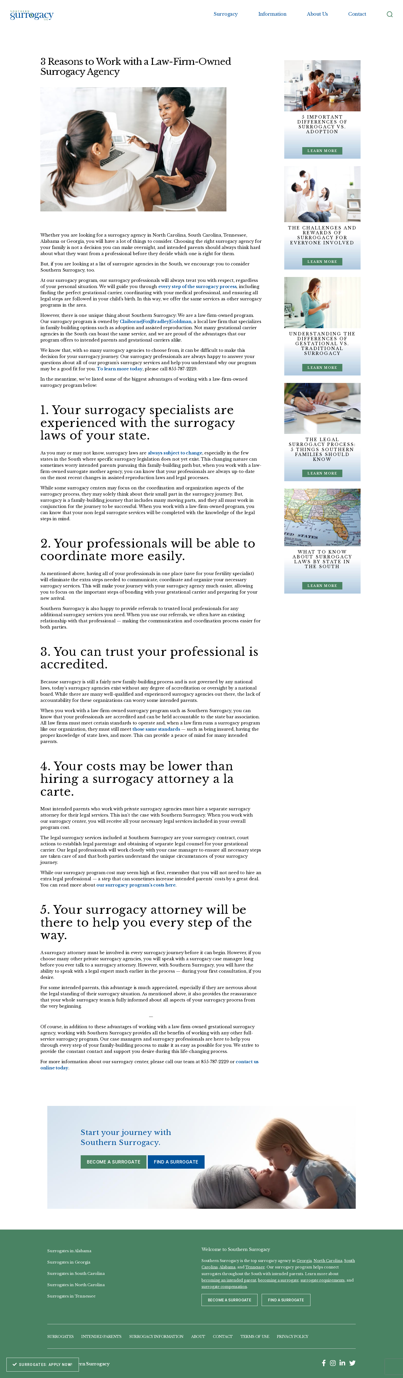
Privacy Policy (292, 1336)
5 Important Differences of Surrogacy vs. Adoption (322, 124)
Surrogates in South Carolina (76, 1273)
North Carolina (328, 1260)
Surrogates (60, 1336)
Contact (357, 14)
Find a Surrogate (176, 1162)
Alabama (227, 1267)
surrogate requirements (322, 1280)
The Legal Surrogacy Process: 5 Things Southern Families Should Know (322, 449)
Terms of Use (255, 1336)
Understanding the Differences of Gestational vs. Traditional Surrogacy (322, 343)
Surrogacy (226, 14)
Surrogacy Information (156, 1336)
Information (272, 14)
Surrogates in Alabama (69, 1250)
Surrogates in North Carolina (76, 1284)
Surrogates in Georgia (68, 1262)
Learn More (322, 151)
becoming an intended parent (229, 1280)
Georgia (304, 1260)
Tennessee (255, 1267)
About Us (317, 14)
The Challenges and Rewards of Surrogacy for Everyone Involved (322, 235)
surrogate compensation (224, 1286)
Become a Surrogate (113, 1162)
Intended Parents (101, 1336)
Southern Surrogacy (87, 1363)
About (198, 1336)
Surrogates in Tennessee (71, 1296)
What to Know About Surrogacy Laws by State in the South (322, 559)
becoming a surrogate (278, 1280)
